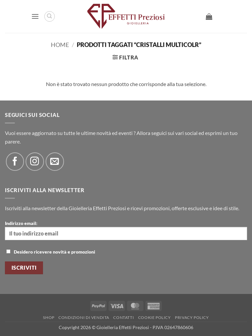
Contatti (123, 317)
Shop (48, 317)
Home (60, 44)
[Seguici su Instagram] (35, 161)
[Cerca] (49, 16)
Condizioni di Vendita (83, 317)
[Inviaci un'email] (55, 161)
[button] (35, 16)
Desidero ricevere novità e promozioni (50, 252)
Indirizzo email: (126, 230)
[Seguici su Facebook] (15, 161)
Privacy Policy (192, 317)
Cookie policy (154, 317)
